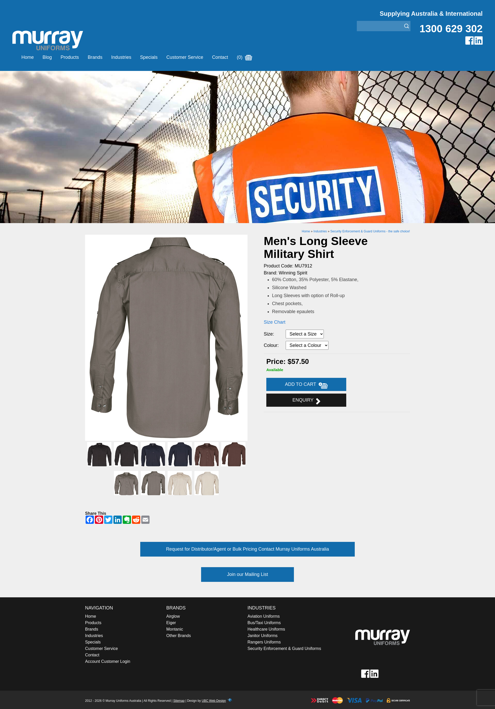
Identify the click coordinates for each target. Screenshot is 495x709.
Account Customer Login (107, 661)
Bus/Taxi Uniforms (264, 623)
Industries (121, 57)
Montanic (174, 629)
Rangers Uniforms (264, 642)
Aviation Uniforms (264, 616)
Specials (149, 57)
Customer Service (184, 57)
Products (70, 57)
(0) (244, 57)
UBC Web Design (214, 701)
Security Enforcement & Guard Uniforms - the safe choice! (370, 231)
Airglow (173, 616)
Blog (47, 57)
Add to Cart (306, 385)
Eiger (171, 623)
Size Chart (274, 322)
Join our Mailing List (247, 574)
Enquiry (306, 400)
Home (27, 57)
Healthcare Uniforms (266, 629)
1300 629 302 (451, 28)
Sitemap (179, 701)
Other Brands (178, 635)
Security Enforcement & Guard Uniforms (284, 648)
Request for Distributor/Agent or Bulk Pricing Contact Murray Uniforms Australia (247, 549)
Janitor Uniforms (262, 635)
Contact (220, 57)
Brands (95, 57)
